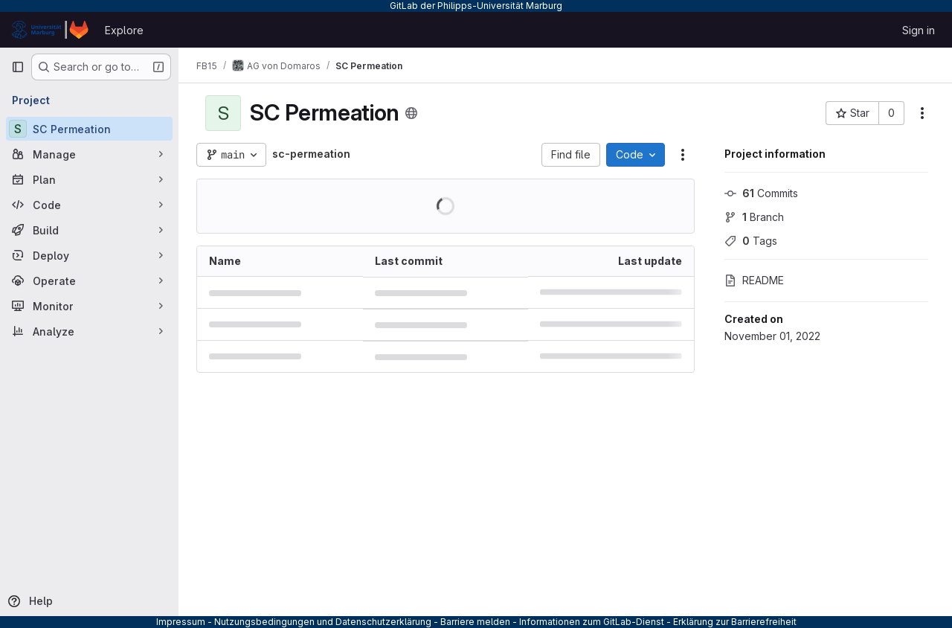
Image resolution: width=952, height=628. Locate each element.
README (754, 280)
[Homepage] (50, 30)
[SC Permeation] (89, 129)
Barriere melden (475, 621)
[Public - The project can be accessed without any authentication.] (411, 113)
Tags (750, 240)
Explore (124, 30)
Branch (754, 217)
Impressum (180, 621)
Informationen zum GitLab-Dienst (591, 621)
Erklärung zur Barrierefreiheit (735, 621)
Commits (761, 193)
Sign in (918, 30)
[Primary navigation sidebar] (18, 67)
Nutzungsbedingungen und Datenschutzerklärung (322, 621)
